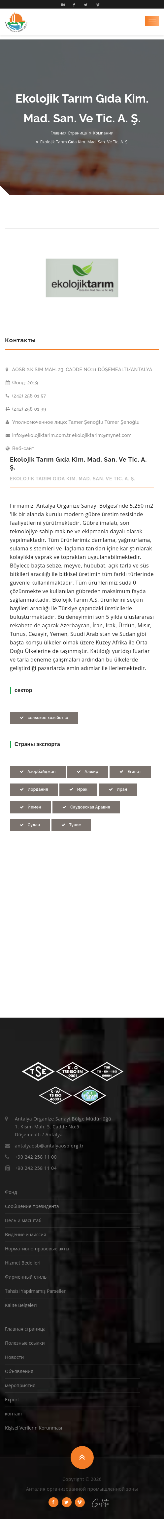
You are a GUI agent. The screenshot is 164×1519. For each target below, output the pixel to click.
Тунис (71, 825)
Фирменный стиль (26, 1277)
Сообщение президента (32, 1206)
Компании (103, 133)
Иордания (34, 789)
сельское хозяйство (44, 717)
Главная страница (68, 133)
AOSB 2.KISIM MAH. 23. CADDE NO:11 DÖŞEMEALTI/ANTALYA (79, 369)
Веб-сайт (20, 448)
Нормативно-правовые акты (37, 1248)
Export (12, 1399)
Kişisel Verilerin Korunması (33, 1428)
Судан (30, 825)
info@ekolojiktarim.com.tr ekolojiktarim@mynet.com (69, 435)
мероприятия (20, 1385)
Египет (130, 771)
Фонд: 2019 (22, 382)
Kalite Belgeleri (21, 1305)
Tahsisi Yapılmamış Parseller (35, 1291)
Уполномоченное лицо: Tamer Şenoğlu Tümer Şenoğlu (73, 422)
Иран (118, 789)
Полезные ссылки (25, 1343)
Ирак (78, 789)
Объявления (19, 1371)
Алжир (87, 771)
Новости (14, 1357)
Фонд (11, 1192)
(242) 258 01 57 (26, 395)
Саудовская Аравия (86, 807)
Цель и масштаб (23, 1220)
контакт (13, 1413)
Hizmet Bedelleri (22, 1263)
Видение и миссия (25, 1234)
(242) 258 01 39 (26, 409)
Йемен (30, 807)
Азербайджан (38, 771)
